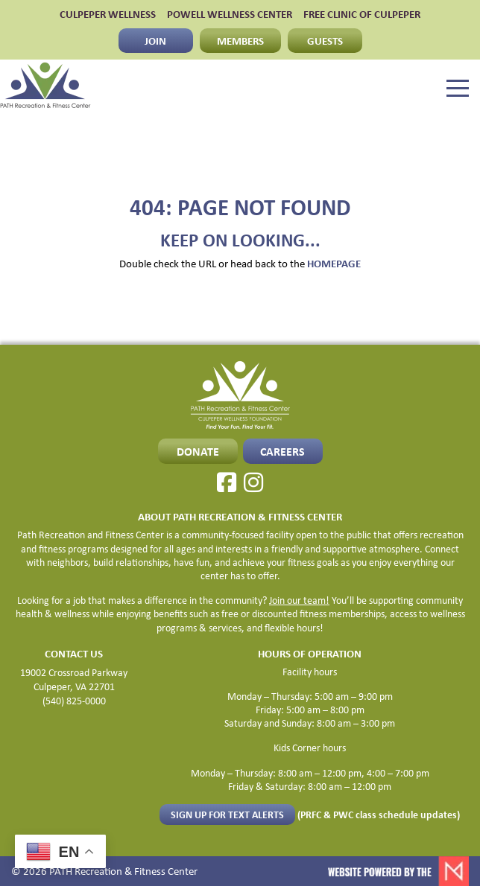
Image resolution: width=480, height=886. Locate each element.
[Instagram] (253, 482)
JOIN (155, 40)
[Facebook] (226, 482)
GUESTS (325, 40)
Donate (198, 451)
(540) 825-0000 (74, 700)
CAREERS (282, 451)
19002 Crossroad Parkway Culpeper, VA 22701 (73, 679)
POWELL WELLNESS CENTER (229, 14)
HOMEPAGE (334, 262)
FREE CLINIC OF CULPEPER (361, 14)
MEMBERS (240, 40)
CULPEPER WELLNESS (108, 14)
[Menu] (457, 89)
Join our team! (299, 600)
